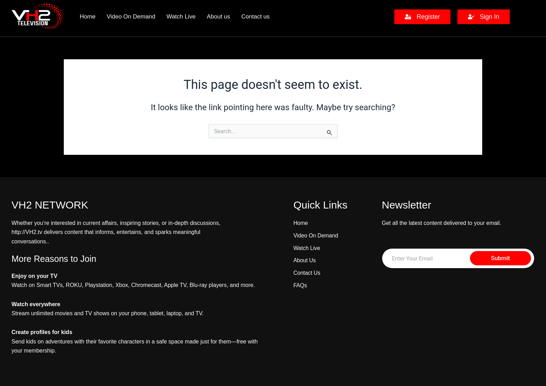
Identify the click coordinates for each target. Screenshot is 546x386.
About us (218, 16)
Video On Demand (131, 16)
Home (88, 16)
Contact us (255, 16)
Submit (500, 258)
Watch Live (181, 16)
